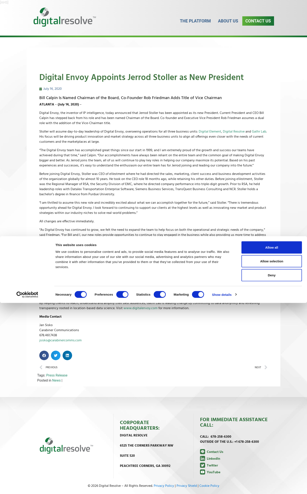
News (56, 380)
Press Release (56, 375)
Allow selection (271, 452)
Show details (222, 485)
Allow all (271, 438)
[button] (44, 355)
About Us (228, 25)
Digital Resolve (234, 131)
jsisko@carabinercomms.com (60, 340)
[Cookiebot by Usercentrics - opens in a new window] (27, 486)
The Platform (195, 25)
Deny (272, 466)
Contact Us (258, 25)
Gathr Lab (259, 131)
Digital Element (210, 131)
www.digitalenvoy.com (140, 308)
